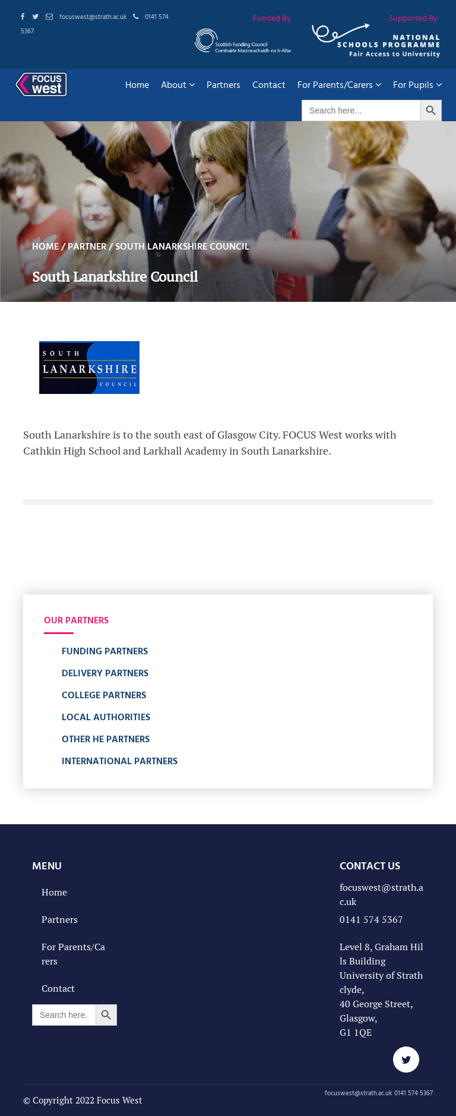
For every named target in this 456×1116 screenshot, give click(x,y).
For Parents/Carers (339, 84)
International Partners (120, 761)
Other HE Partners (106, 739)
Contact (269, 84)
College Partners (104, 695)
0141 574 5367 (371, 919)
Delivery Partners (105, 673)
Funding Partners (105, 651)
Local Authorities (106, 717)
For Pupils (417, 84)
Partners (223, 84)
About (178, 84)
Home (137, 84)
